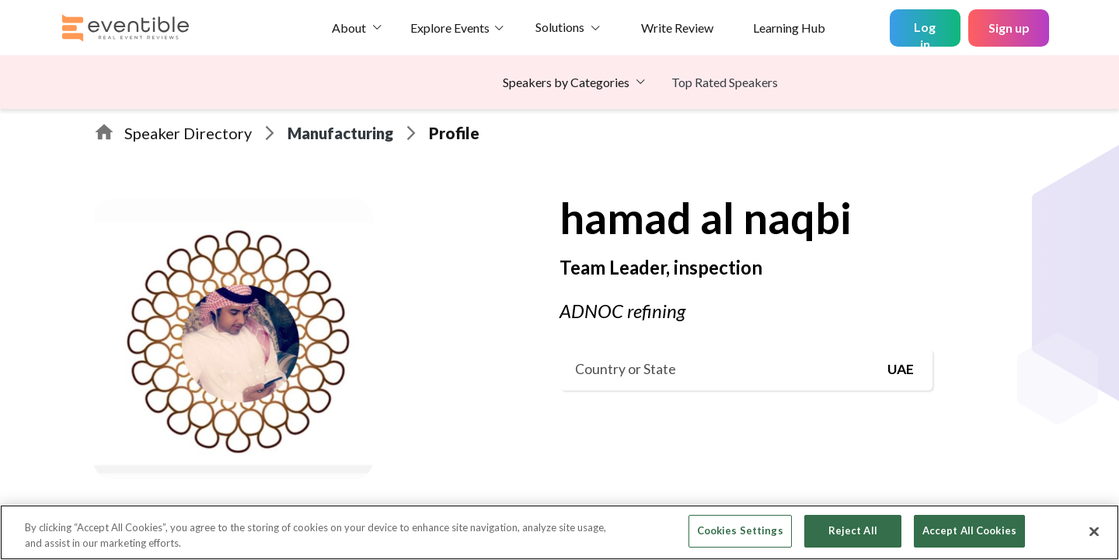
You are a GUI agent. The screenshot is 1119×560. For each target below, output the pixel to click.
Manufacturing (340, 133)
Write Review (677, 27)
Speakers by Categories (566, 82)
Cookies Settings (740, 530)
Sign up (1009, 27)
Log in (925, 33)
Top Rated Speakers (724, 82)
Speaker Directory (188, 133)
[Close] (1094, 531)
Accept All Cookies (969, 530)
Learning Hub (789, 27)
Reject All (852, 530)
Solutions (559, 26)
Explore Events (450, 27)
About (349, 27)
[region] (559, 532)
